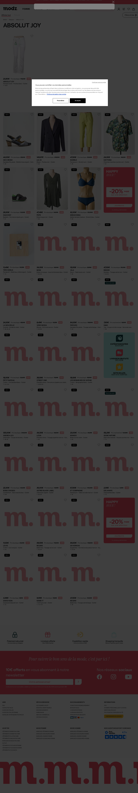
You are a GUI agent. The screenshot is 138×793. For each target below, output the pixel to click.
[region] (70, 92)
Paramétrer (60, 100)
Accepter (78, 100)
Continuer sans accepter (99, 82)
